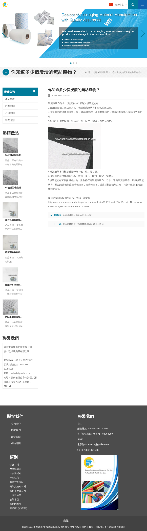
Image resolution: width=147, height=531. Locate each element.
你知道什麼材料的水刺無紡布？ (77, 215)
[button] (71, 63)
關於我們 (15, 416)
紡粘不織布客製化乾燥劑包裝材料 (14, 317)
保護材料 (14, 464)
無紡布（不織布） (19, 508)
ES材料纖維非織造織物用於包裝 (14, 155)
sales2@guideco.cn (98, 444)
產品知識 (10, 99)
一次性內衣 (15, 477)
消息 (95, 72)
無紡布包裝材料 (18, 490)
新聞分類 (103, 72)
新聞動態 (16, 436)
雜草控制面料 (17, 482)
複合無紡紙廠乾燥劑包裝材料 (14, 220)
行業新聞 (10, 106)
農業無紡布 (15, 469)
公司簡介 (16, 423)
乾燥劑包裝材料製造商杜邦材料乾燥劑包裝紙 (14, 252)
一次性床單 (15, 495)
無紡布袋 (14, 499)
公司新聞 (10, 113)
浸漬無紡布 (73, 103)
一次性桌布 (15, 473)
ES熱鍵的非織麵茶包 (14, 187)
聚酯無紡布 (87, 112)
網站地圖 (16, 443)
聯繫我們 (16, 430)
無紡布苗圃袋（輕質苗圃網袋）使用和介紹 (83, 224)
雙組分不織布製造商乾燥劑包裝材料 (14, 284)
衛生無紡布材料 (18, 486)
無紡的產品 (15, 503)
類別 (14, 457)
